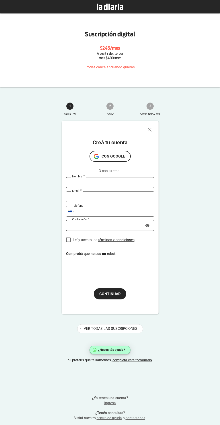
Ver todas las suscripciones (108, 328)
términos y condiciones (116, 240)
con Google (113, 156)
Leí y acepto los (103, 240)
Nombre (78, 176)
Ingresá (110, 403)
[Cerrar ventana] (151, 128)
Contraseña (80, 219)
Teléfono (77, 205)
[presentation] (100, 268)
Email (77, 190)
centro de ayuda (109, 418)
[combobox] (71, 211)
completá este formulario (132, 360)
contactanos (135, 418)
